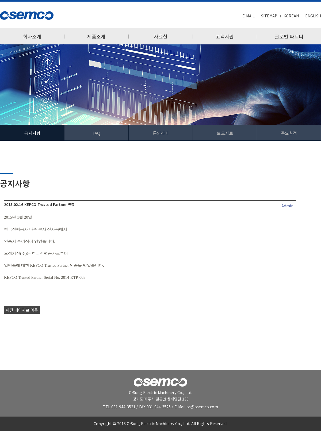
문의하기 (161, 133)
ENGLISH (313, 15)
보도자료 (225, 133)
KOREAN (291, 15)
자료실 (160, 36)
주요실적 (289, 133)
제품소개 (96, 36)
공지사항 (32, 133)
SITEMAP (269, 15)
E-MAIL (248, 15)
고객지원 (225, 36)
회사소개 (32, 36)
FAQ (96, 133)
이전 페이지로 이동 (22, 310)
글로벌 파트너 (289, 36)
